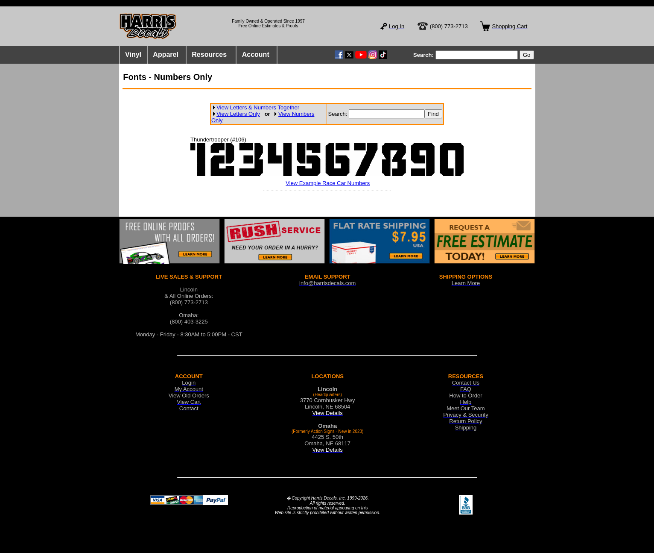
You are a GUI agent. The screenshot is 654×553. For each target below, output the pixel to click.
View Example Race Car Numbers (328, 183)
